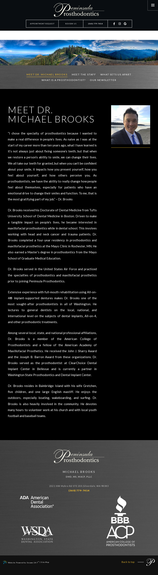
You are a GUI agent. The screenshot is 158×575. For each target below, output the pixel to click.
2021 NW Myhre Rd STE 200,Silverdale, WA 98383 (78, 486)
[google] (125, 25)
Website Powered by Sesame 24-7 (21, 562)
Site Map (45, 562)
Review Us (70, 24)
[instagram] (120, 25)
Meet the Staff (84, 74)
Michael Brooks (79, 474)
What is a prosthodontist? (64, 80)
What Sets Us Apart (115, 74)
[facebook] (114, 25)
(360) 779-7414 (95, 24)
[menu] (153, 5)
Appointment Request (42, 24)
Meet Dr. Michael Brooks (47, 74)
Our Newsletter (103, 80)
